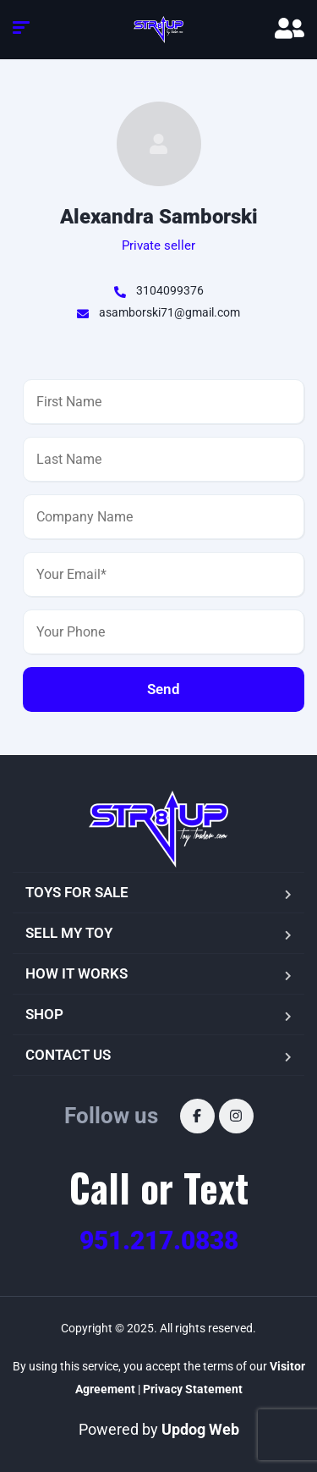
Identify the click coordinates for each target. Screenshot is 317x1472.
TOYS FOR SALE (76, 892)
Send (163, 689)
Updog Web (200, 1429)
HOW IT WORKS (76, 973)
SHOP (44, 1014)
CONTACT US (68, 1054)
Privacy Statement (193, 1389)
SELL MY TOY (68, 932)
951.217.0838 (158, 1240)
